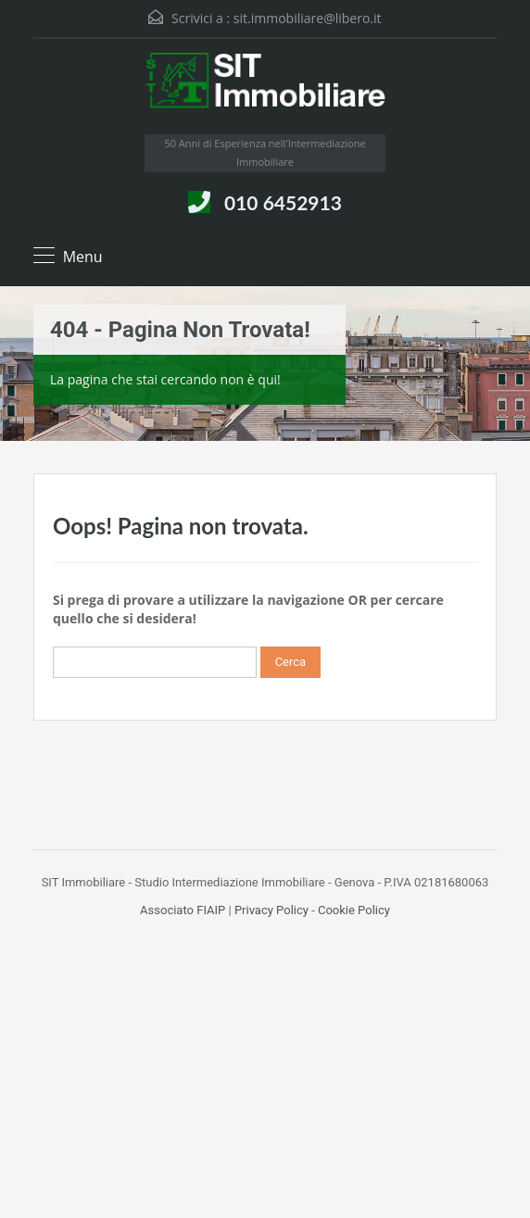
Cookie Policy (354, 910)
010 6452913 (283, 202)
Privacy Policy (271, 910)
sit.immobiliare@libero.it (307, 18)
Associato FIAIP (182, 910)
